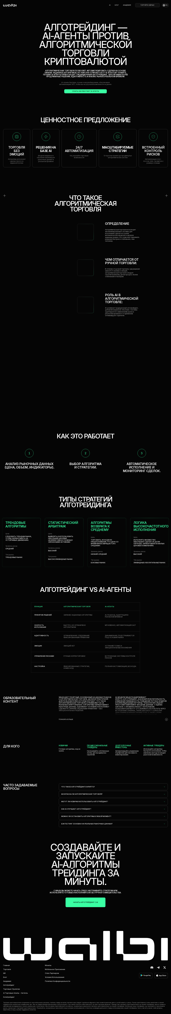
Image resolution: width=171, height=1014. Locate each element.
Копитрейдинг (8, 997)
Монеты (48, 965)
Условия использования (54, 977)
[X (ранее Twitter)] (164, 967)
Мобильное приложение (55, 969)
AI (109, 5)
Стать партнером (52, 973)
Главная (6, 965)
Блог (117, 5)
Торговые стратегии (11, 989)
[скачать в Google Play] (145, 975)
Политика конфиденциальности (57, 981)
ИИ (4, 973)
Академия (127, 5)
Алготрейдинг (8, 985)
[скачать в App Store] (161, 975)
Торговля (7, 969)
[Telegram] (158, 967)
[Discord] (152, 967)
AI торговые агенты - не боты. (15, 993)
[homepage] (9, 5)
